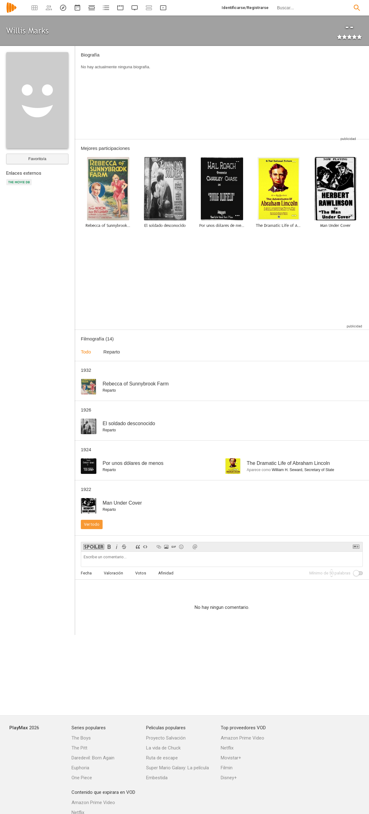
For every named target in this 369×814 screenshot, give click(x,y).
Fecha (86, 573)
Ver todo (91, 524)
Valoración (113, 573)
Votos (140, 573)
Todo (86, 351)
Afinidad (165, 573)
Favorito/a (37, 158)
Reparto (112, 351)
